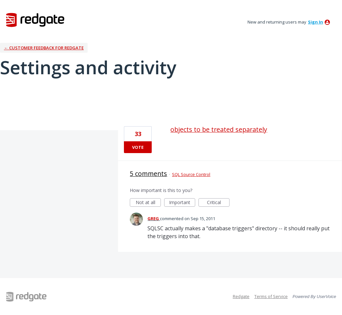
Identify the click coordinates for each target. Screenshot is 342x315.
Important (182, 203)
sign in (315, 22)
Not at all (148, 203)
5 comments (148, 173)
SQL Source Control (191, 174)
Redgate (241, 296)
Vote (138, 147)
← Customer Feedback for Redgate (44, 48)
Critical (218, 203)
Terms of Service (271, 296)
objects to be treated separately (218, 129)
